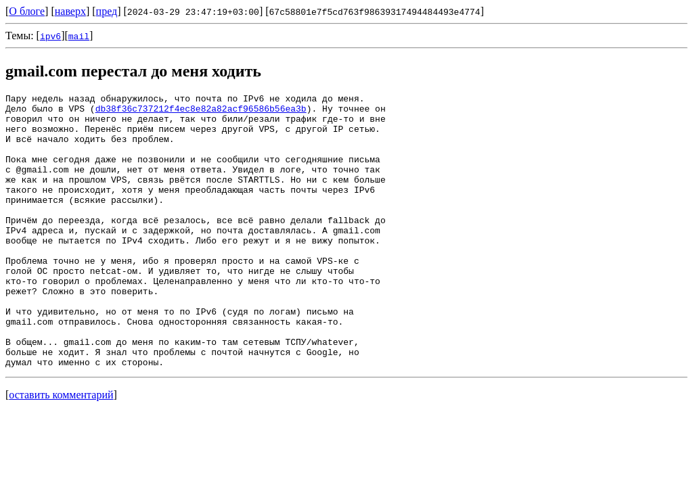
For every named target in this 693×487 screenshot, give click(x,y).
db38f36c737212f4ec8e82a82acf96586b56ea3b (201, 112)
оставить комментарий (61, 449)
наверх (70, 11)
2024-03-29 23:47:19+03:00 (193, 11)
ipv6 (50, 36)
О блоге (27, 11)
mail (78, 36)
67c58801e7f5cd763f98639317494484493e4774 (374, 11)
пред (107, 11)
